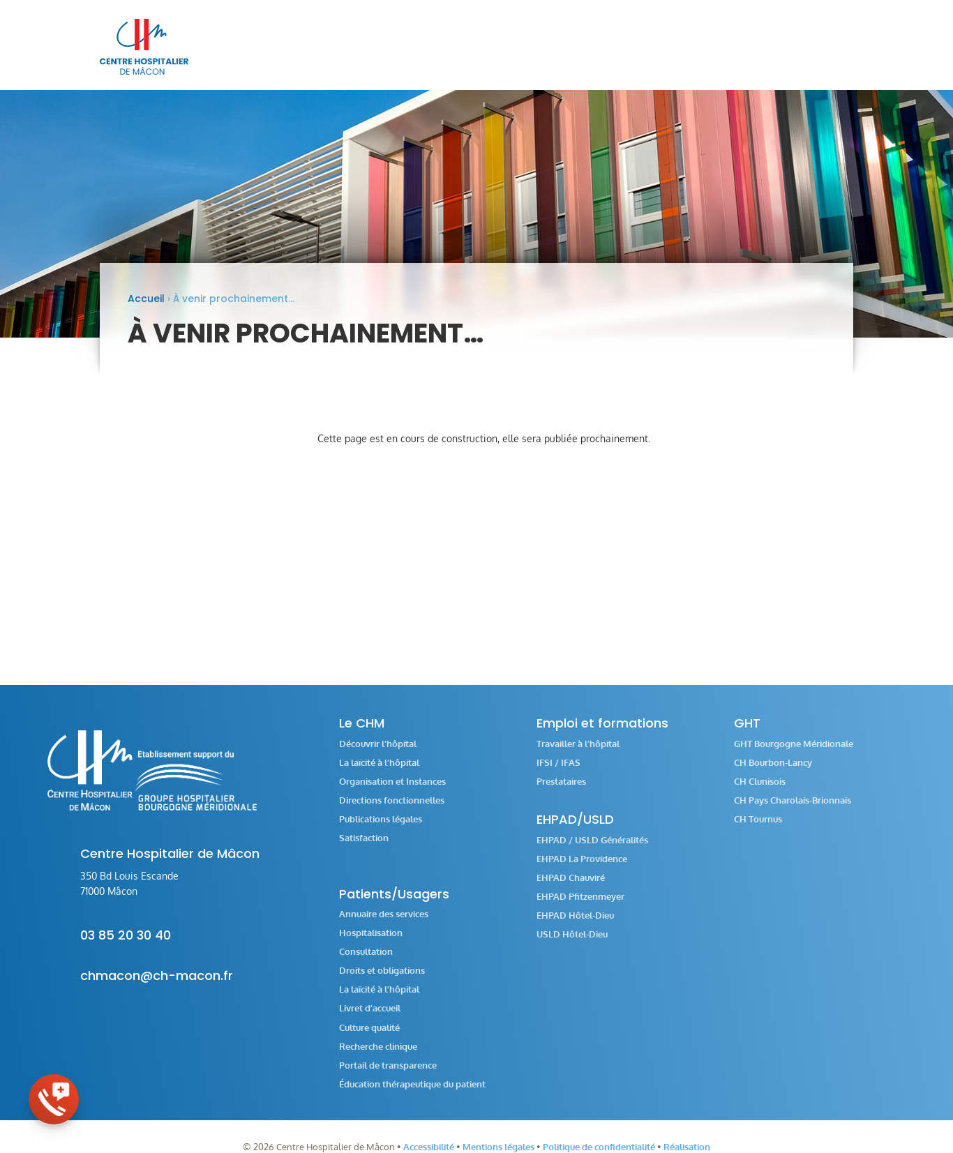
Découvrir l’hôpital (378, 753)
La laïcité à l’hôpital (379, 772)
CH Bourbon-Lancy (773, 772)
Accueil (146, 308)
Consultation (366, 961)
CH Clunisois (760, 790)
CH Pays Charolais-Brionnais (792, 809)
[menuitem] (380, 47)
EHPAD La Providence (581, 868)
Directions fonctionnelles (391, 809)
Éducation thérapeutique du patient (412, 1093)
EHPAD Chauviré (570, 887)
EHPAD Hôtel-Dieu (575, 924)
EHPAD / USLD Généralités (592, 849)
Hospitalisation (371, 942)
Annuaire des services (383, 923)
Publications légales (380, 828)
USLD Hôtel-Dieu (572, 943)
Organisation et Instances (392, 790)
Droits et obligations (382, 979)
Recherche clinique (378, 1055)
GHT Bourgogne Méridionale (793, 753)
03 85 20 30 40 (125, 944)
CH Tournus (758, 828)
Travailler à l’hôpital (578, 753)
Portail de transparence (388, 1074)
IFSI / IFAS (558, 772)
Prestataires (561, 790)
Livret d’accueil (369, 1017)
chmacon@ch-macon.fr (156, 984)
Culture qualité (369, 1037)
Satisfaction (364, 847)
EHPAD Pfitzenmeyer (580, 905)
